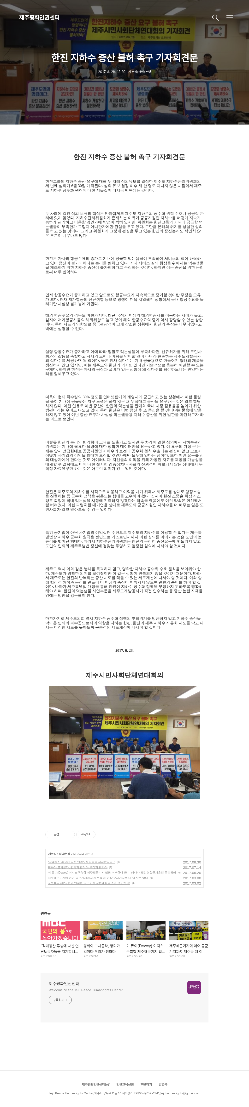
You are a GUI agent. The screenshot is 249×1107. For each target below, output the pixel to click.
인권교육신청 (125, 1084)
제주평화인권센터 (39, 17)
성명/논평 (64, 854)
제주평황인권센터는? (96, 1084)
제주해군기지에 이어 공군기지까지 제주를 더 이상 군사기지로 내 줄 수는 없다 (98, 878)
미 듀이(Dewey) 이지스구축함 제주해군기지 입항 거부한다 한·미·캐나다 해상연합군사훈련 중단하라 (112, 872)
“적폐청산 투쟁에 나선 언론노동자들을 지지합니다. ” (81, 862)
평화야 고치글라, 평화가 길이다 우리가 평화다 (77, 867)
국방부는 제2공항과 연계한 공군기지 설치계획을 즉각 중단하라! (89, 883)
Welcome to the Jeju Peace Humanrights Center (86, 990)
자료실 (52, 854)
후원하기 (146, 1084)
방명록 (163, 1084)
